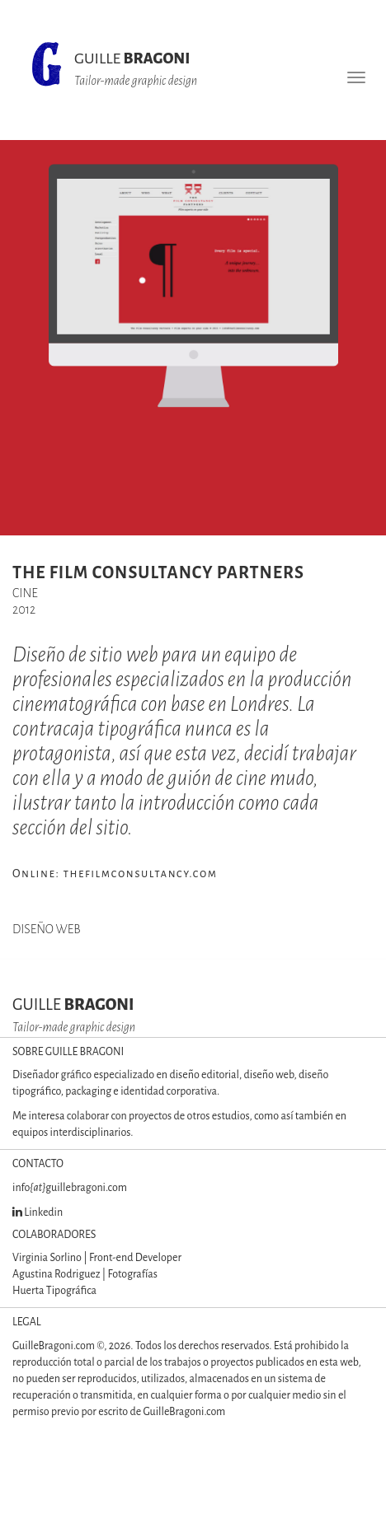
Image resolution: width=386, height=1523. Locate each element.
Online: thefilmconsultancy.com (115, 873)
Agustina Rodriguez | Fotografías (85, 1274)
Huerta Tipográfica (54, 1290)
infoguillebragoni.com (69, 1188)
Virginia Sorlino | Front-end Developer (96, 1258)
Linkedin (37, 1212)
